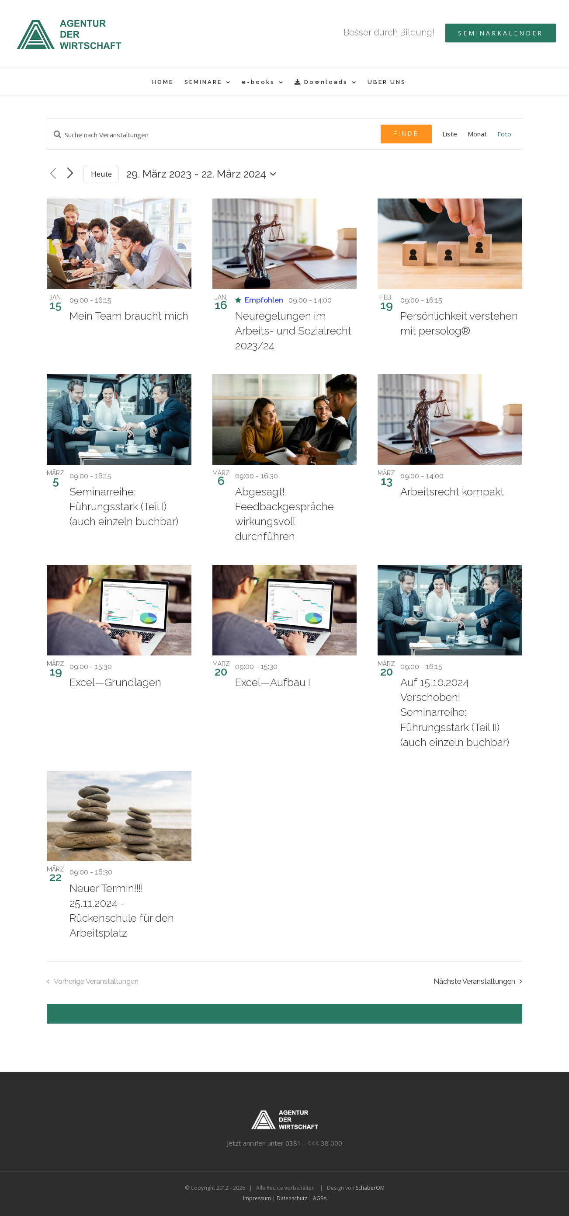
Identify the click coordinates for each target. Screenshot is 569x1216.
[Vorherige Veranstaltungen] (53, 174)
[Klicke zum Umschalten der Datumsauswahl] (203, 174)
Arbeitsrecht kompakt (452, 491)
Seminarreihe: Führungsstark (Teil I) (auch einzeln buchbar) (123, 506)
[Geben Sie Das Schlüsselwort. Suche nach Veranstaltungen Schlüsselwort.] (214, 134)
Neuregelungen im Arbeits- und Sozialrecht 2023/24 (293, 331)
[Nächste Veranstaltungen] (480, 981)
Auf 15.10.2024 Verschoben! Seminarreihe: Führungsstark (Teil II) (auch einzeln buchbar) (454, 712)
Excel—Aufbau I (272, 682)
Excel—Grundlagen (115, 682)
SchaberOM (370, 1188)
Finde (406, 133)
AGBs (319, 1198)
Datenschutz (292, 1198)
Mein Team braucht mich (128, 316)
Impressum (257, 1198)
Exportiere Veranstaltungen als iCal (415, 1014)
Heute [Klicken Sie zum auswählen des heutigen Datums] (101, 174)
